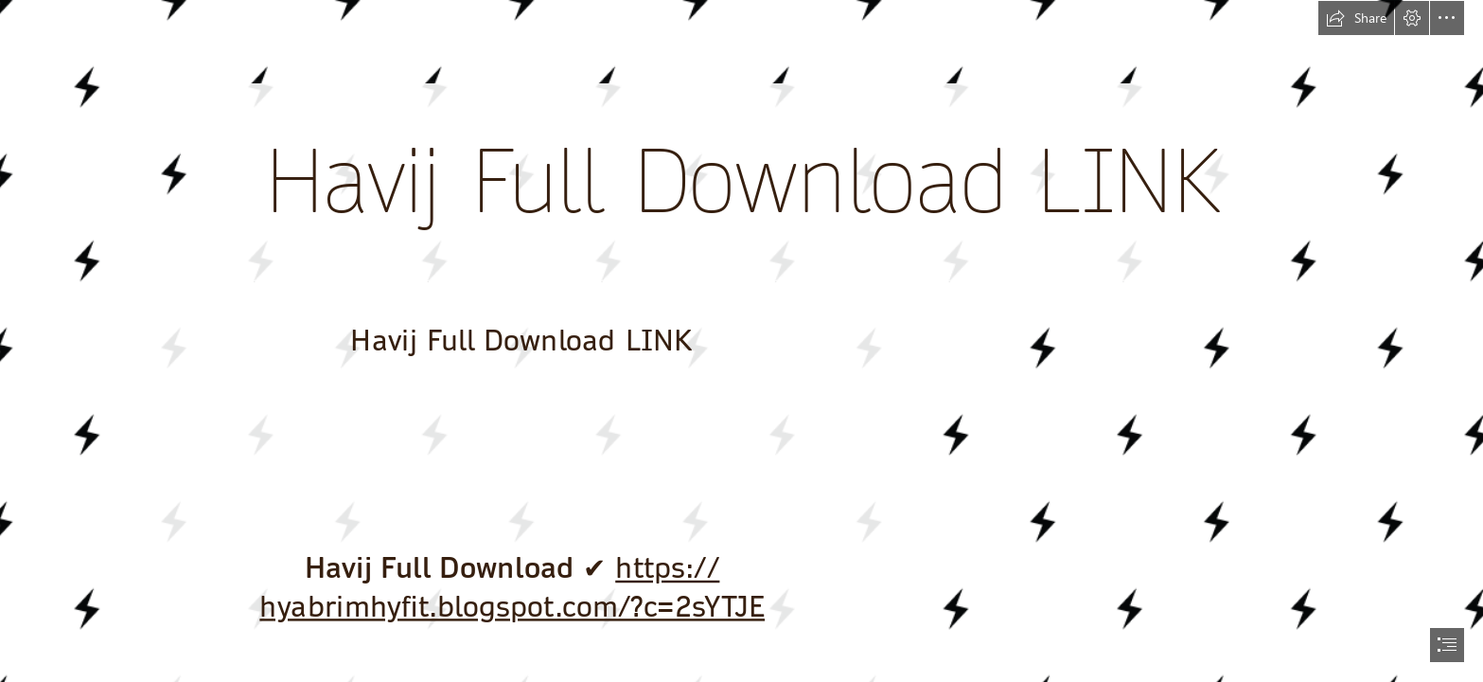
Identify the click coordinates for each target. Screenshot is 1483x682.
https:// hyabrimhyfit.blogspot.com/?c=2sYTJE (512, 587)
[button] (1356, 18)
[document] (741, 341)
